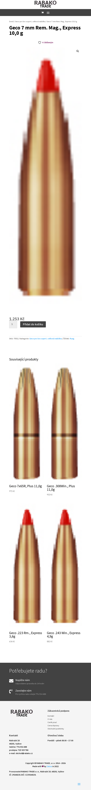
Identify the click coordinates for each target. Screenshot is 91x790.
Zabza (49, 766)
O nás (50, 719)
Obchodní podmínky (56, 728)
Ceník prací (52, 722)
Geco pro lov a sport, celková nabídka (30, 21)
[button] (77, 51)
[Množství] (13, 324)
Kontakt (51, 716)
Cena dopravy (53, 725)
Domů (11, 21)
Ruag (72, 338)
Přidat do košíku (33, 324)
